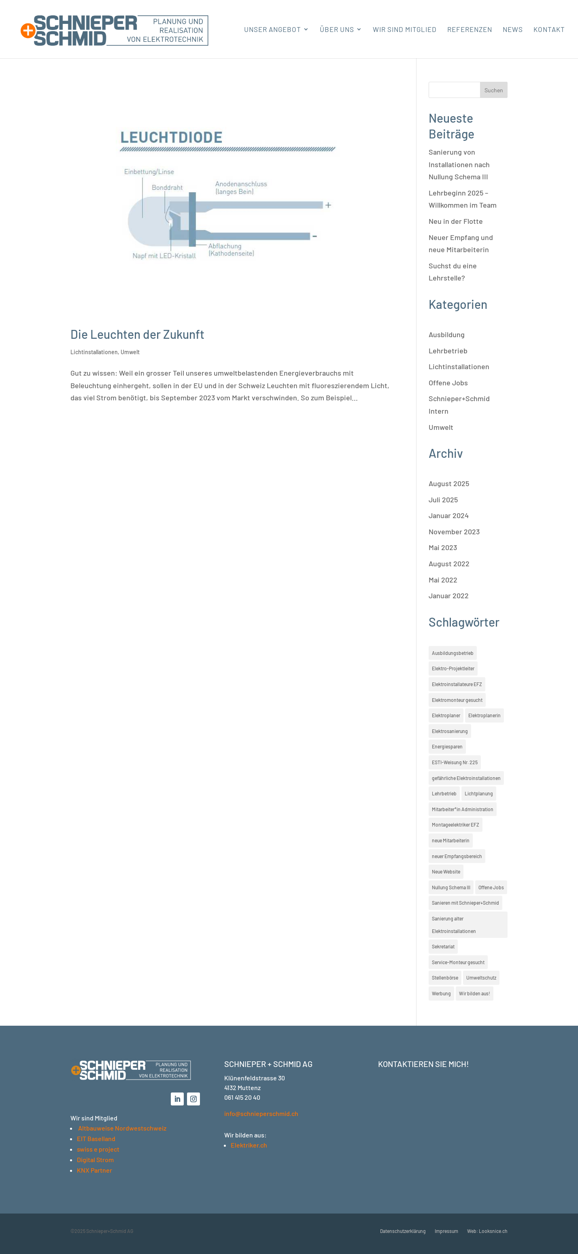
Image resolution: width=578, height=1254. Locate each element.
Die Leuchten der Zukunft (137, 334)
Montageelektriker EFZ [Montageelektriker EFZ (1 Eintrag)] (455, 824)
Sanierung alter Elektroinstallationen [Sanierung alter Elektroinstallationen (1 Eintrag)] (454, 925)
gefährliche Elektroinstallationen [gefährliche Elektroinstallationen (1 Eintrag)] (466, 778)
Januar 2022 (449, 595)
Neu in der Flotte (456, 221)
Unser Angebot (272, 29)
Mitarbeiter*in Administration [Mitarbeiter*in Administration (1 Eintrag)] (462, 809)
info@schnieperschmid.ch (261, 1113)
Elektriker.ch (249, 1145)
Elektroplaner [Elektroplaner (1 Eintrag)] (446, 715)
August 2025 (449, 483)
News (513, 29)
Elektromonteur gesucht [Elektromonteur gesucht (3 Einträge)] (457, 700)
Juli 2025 (443, 499)
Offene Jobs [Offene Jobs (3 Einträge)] (491, 887)
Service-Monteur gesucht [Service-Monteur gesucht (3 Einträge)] (458, 962)
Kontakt (549, 29)
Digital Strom (95, 1159)
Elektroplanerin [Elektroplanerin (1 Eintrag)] (484, 715)
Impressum (446, 1231)
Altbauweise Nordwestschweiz (122, 1128)
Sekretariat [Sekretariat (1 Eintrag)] (443, 946)
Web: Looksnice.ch (487, 1231)
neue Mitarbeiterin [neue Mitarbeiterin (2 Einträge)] (451, 840)
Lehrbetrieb (448, 350)
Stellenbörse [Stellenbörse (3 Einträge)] (445, 977)
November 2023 (454, 531)
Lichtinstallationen (94, 352)
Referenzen (469, 29)
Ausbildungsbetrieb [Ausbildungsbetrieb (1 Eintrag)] (453, 653)
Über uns (337, 29)
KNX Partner (94, 1170)
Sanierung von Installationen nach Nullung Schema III (459, 164)
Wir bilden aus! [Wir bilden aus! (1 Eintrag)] (474, 993)
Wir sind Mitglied (405, 29)
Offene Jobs (448, 382)
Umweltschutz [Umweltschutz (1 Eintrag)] (481, 977)
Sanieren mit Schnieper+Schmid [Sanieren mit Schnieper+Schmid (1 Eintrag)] (465, 902)
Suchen (493, 90)
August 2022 (449, 563)
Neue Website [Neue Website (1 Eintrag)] (446, 871)
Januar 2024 (449, 515)
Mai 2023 (443, 547)
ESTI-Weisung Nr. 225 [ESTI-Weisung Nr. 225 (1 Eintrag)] (455, 762)
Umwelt (130, 352)
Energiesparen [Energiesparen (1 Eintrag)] (447, 746)
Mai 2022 (443, 579)
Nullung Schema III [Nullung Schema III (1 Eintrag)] (451, 887)
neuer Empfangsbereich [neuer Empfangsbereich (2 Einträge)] (457, 856)
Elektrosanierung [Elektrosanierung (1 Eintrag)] (450, 731)
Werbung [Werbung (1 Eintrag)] (441, 993)
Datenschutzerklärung (403, 1231)
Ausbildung (447, 334)
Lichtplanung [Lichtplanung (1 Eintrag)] (479, 793)
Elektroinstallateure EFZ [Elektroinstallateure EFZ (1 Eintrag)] (457, 684)
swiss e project (98, 1149)
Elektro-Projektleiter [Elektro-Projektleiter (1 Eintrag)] (453, 668)
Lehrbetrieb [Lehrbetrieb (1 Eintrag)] (444, 793)
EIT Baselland (96, 1138)
